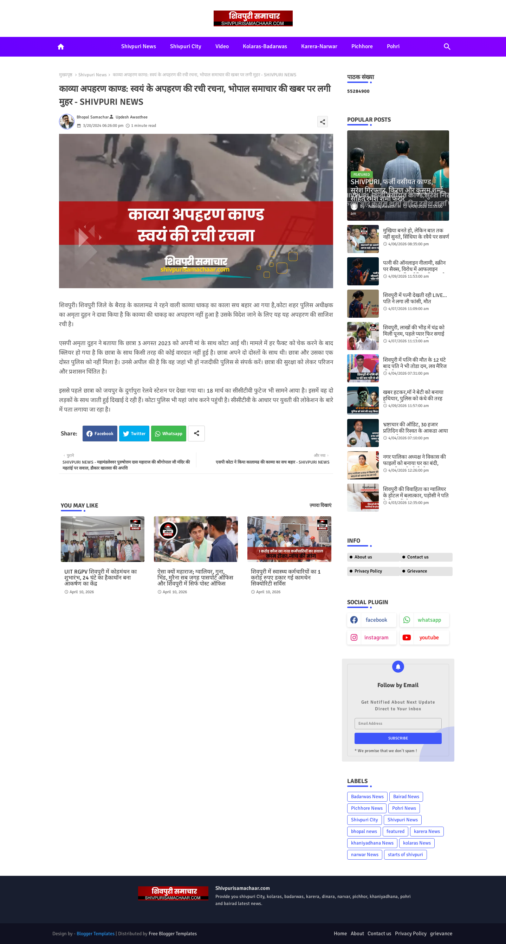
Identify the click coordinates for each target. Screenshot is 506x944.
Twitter (138, 434)
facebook (376, 619)
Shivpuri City (185, 46)
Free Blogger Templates (173, 934)
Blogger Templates (96, 934)
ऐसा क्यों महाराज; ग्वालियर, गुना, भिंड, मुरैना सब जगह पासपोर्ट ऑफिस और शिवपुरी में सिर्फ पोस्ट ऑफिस (195, 578)
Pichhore (362, 46)
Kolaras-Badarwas (265, 46)
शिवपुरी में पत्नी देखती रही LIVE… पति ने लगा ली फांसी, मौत (415, 298)
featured (395, 831)
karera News (427, 831)
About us (363, 557)
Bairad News (406, 797)
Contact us (418, 557)
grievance (441, 933)
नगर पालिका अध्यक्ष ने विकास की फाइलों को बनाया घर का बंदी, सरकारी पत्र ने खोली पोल (414, 463)
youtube (429, 637)
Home (340, 933)
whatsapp (429, 619)
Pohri (393, 46)
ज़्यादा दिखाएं (320, 505)
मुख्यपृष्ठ (65, 75)
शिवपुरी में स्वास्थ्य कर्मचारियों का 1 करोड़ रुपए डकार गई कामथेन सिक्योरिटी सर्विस (286, 578)
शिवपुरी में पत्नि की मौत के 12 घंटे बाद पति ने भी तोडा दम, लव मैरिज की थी (415, 366)
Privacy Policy (368, 571)
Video (222, 46)
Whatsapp (172, 434)
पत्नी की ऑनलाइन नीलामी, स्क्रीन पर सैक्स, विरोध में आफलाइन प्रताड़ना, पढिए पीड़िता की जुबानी (414, 269)
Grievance (417, 571)
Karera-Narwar (319, 46)
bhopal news (364, 831)
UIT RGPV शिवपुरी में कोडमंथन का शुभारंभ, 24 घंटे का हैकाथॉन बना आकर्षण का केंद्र (100, 578)
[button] (447, 47)
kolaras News (417, 843)
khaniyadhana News (372, 843)
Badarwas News (367, 797)
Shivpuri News (138, 46)
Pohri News (404, 808)
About (357, 933)
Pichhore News (367, 808)
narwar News (364, 855)
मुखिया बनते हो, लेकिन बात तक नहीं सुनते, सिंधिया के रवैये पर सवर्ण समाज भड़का (416, 236)
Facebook (104, 434)
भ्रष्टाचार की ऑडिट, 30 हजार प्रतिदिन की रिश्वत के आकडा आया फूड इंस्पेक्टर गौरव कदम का (415, 430)
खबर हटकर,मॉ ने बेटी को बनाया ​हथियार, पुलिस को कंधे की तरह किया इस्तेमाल (414, 398)
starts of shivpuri (405, 855)
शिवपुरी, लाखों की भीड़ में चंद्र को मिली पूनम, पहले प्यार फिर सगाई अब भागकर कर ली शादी (414, 333)
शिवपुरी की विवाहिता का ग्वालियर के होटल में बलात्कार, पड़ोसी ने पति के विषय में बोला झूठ (416, 495)
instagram (376, 637)
